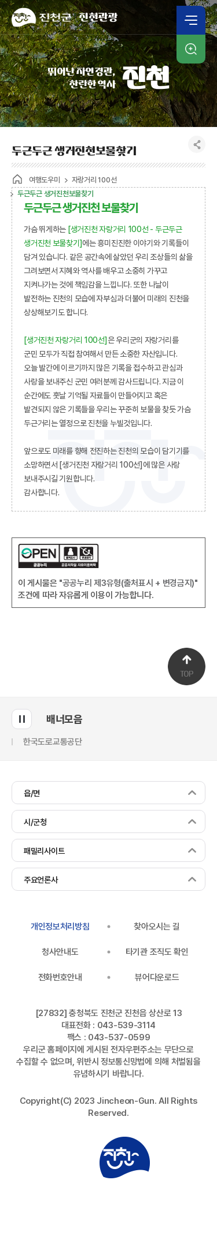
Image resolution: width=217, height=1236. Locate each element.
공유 (196, 144)
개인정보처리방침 (60, 926)
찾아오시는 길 (157, 926)
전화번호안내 (60, 977)
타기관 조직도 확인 (157, 952)
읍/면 (32, 793)
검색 (190, 49)
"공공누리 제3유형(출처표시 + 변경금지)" (128, 583)
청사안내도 (60, 952)
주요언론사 (41, 879)
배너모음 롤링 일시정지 (22, 719)
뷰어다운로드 (157, 977)
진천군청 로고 (124, 1157)
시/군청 (35, 822)
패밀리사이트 (44, 851)
